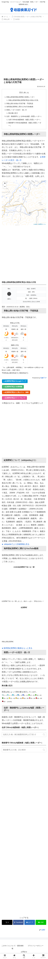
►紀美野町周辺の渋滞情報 (12, 387)
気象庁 (43, 378)
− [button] (5, 187)
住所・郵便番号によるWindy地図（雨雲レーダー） (24, 116)
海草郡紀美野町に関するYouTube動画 (19, 107)
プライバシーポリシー (35, 946)
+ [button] (5, 183)
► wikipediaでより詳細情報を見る (15, 544)
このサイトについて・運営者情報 (12, 947)
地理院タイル (42, 224)
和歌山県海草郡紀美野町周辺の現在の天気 (23, 100)
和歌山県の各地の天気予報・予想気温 (19, 103)
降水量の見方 (13, 113)
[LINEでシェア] (41, 922)
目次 (21, 92)
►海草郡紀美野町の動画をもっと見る (17, 648)
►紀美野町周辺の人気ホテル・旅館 (16, 392)
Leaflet (35, 224)
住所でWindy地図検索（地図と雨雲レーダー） (24, 120)
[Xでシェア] (7, 922)
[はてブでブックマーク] (29, 922)
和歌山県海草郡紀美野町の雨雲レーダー (20, 97)
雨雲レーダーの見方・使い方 (16, 110)
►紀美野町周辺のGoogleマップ (14, 381)
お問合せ (24, 952)
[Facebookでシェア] (18, 922)
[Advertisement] (24, 50)
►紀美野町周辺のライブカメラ (14, 398)
